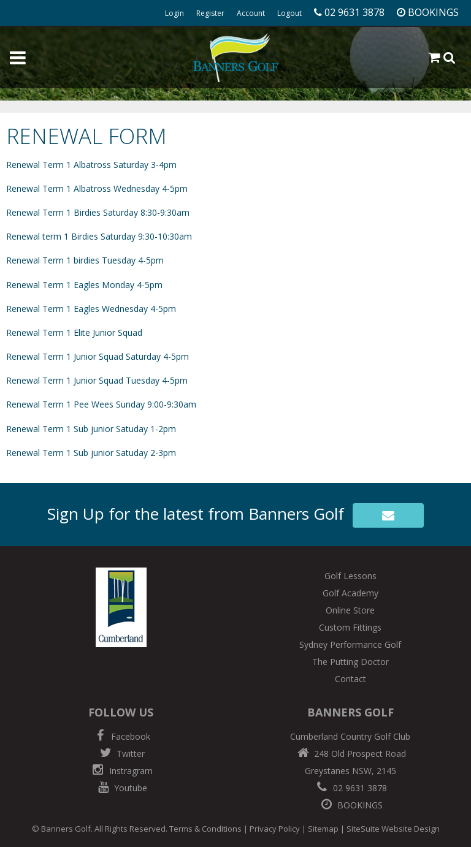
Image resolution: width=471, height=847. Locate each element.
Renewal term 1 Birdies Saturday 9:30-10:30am (99, 236)
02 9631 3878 (350, 788)
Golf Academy (350, 593)
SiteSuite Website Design (393, 828)
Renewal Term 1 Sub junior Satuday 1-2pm (91, 429)
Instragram (121, 771)
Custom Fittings (350, 627)
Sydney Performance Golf (350, 644)
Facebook (120, 736)
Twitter (121, 753)
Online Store (350, 610)
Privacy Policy (275, 828)
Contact (350, 679)
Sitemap (323, 828)
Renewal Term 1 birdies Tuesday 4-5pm (85, 260)
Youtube (120, 788)
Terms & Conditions (205, 828)
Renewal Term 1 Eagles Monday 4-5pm (84, 285)
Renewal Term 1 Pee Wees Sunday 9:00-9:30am (101, 404)
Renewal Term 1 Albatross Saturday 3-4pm (91, 164)
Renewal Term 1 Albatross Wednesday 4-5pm (97, 188)
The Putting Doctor (350, 661)
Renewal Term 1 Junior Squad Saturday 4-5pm (97, 356)
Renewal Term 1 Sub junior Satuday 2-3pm (91, 452)
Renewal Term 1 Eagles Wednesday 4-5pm (91, 308)
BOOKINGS (350, 805)
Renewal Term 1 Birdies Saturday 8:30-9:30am (98, 212)
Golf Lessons (350, 576)
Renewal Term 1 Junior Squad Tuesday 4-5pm (97, 380)
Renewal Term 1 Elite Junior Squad (74, 332)
